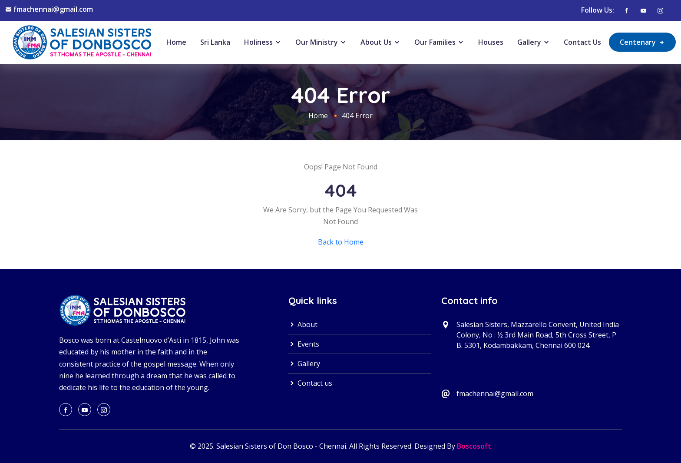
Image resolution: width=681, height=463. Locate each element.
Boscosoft (474, 446)
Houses (490, 42)
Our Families (439, 42)
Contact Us (582, 42)
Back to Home (341, 242)
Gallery (533, 42)
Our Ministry (321, 42)
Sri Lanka (215, 42)
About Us (380, 42)
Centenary (642, 42)
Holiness (262, 42)
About (302, 324)
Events (303, 344)
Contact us (310, 383)
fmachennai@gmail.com (53, 9)
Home (176, 42)
